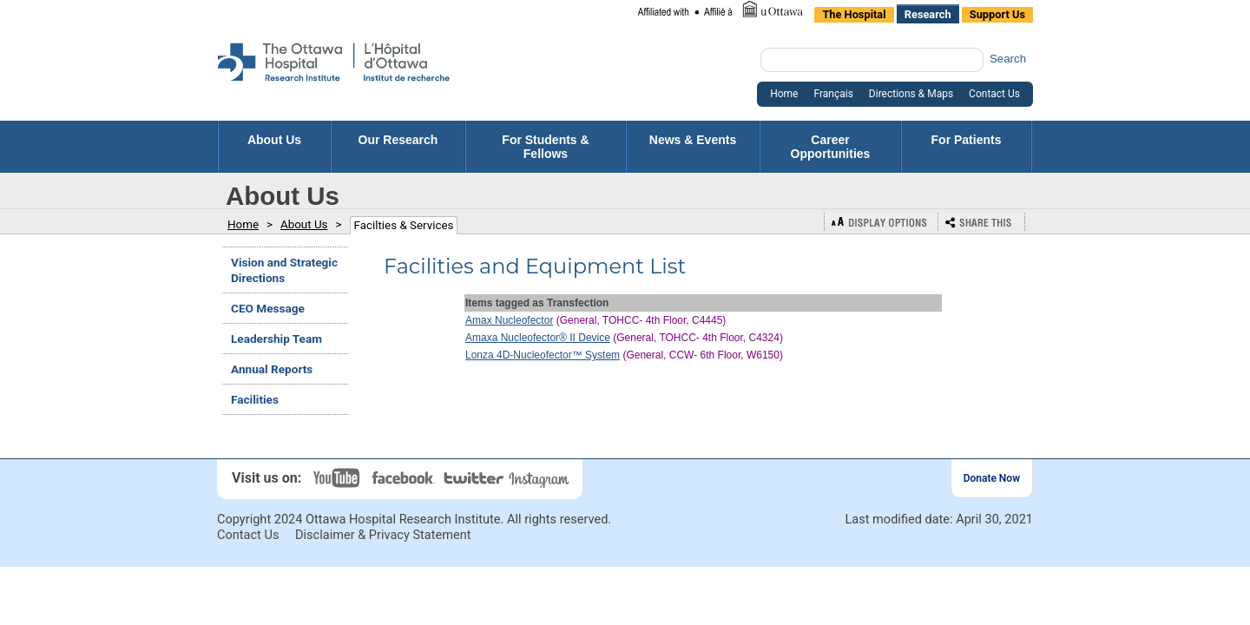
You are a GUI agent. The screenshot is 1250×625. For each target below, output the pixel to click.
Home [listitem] (784, 94)
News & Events (692, 147)
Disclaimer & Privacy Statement (383, 535)
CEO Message (268, 308)
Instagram (541, 478)
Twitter (475, 478)
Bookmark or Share (981, 222)
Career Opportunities (831, 147)
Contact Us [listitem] (994, 94)
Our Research (398, 147)
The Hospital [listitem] (853, 14)
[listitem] (720, 11)
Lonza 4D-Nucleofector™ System (542, 355)
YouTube (338, 478)
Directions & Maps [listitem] (911, 94)
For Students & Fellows (545, 147)
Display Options (881, 222)
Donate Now (992, 478)
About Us (274, 147)
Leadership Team (276, 338)
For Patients (966, 147)
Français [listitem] (832, 94)
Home (243, 224)
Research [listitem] (928, 14)
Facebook (406, 478)
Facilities (255, 399)
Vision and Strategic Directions (284, 270)
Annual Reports (271, 369)
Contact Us (248, 535)
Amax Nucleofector (509, 320)
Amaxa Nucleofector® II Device (537, 338)
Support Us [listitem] (997, 14)
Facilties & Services (404, 225)
